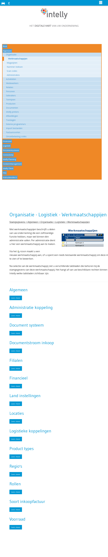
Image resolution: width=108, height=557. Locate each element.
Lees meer (15, 298)
